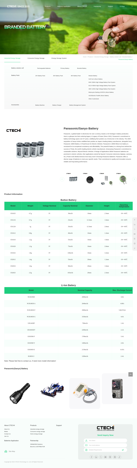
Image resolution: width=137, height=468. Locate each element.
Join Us (6, 436)
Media (6, 431)
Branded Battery (127, 57)
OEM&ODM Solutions (36, 444)
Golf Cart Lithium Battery (95, 87)
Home (84, 57)
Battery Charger (56, 107)
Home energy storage (36, 434)
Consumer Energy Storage (35, 58)
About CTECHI (82, 6)
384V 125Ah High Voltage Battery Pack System (102, 97)
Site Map (9, 451)
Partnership (97, 6)
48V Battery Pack (76, 84)
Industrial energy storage (37, 429)
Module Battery (93, 84)
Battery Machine (39, 107)
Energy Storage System (59, 58)
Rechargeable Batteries (44, 71)
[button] (134, 196)
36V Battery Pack (58, 84)
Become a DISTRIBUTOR (37, 446)
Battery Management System (77, 107)
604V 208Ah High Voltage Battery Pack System (102, 91)
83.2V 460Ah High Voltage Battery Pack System (102, 94)
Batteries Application (63, 6)
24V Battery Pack (40, 84)
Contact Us (7, 434)
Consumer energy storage (37, 431)
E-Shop (122, 6)
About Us (7, 429)
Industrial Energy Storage (101, 57)
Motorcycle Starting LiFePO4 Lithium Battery (101, 101)
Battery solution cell (115, 57)
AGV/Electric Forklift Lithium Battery (99, 104)
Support (110, 6)
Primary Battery (65, 71)
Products (48, 6)
